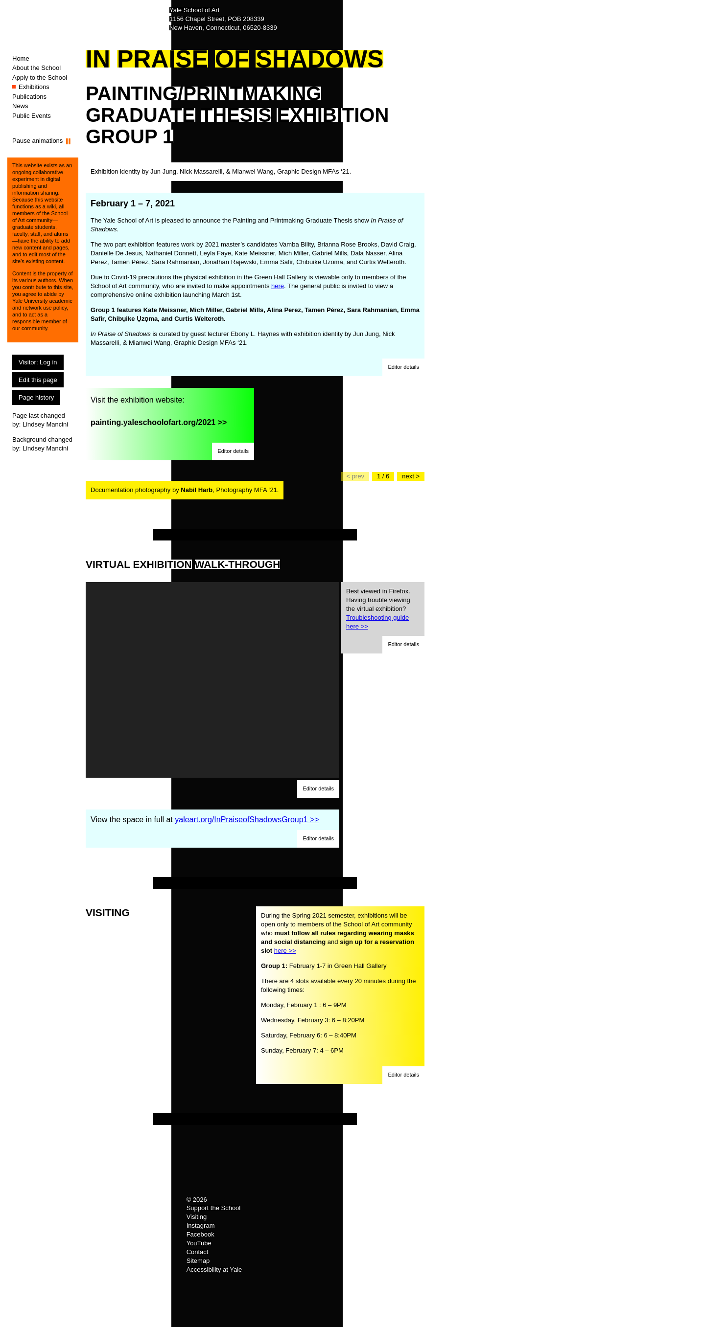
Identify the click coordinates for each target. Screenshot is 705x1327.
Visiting (197, 1216)
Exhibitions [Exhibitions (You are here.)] (34, 86)
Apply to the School (39, 77)
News (20, 106)
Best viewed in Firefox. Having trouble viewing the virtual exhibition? (378, 608)
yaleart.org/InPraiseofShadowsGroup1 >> (247, 819)
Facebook (200, 1234)
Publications (29, 96)
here (277, 286)
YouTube (199, 1243)
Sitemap (198, 1260)
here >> (285, 950)
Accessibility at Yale (214, 1269)
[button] (403, 367)
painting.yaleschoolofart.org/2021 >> (159, 422)
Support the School (214, 1208)
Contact (198, 1252)
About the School (36, 67)
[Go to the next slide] (410, 476)
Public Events (31, 115)
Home (20, 58)
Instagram (201, 1225)
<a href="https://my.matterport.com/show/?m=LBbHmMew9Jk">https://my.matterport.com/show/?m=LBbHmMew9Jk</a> (212, 680)
